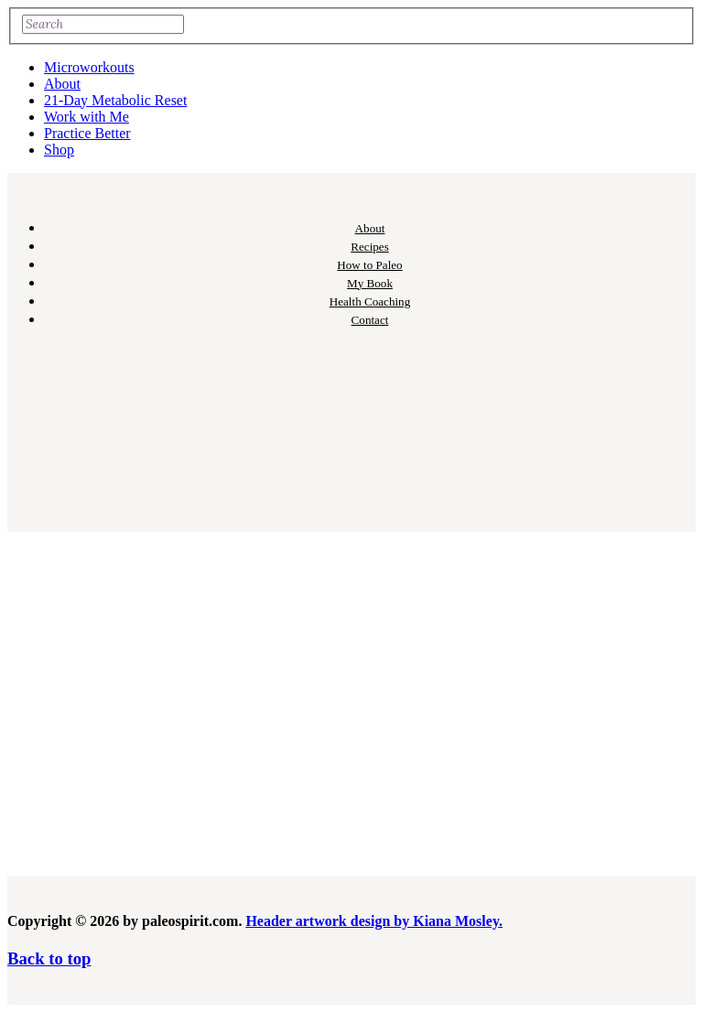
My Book (370, 283)
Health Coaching (370, 301)
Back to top (49, 958)
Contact (370, 320)
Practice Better (87, 133)
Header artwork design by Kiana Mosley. (374, 921)
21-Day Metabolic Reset (115, 100)
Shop (59, 149)
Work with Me (86, 116)
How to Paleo (369, 265)
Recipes (370, 246)
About (62, 84)
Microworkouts (89, 67)
